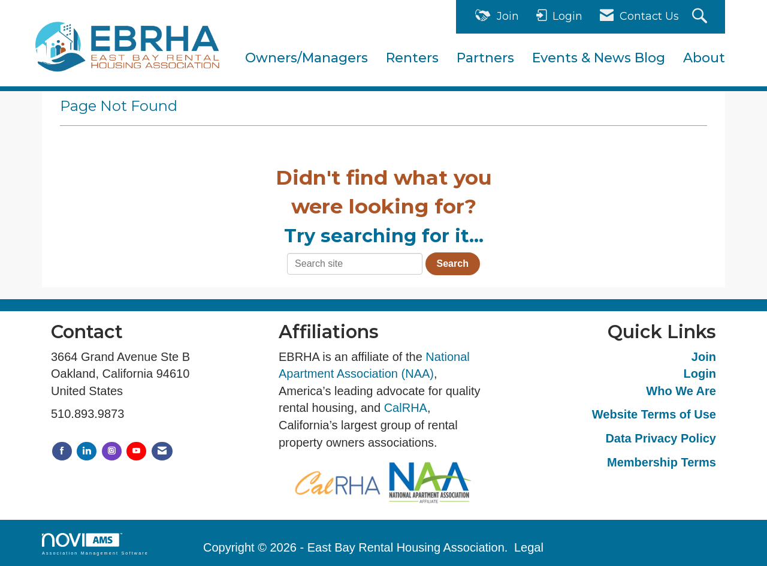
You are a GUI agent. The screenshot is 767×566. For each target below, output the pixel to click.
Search (453, 263)
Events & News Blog (598, 58)
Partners (485, 58)
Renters (412, 58)
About (704, 58)
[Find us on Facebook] (62, 451)
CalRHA (405, 407)
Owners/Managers (306, 58)
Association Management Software (95, 544)
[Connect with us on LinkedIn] (87, 451)
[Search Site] (701, 17)
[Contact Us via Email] (162, 451)
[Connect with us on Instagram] (112, 451)
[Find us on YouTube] (136, 451)
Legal (528, 547)
